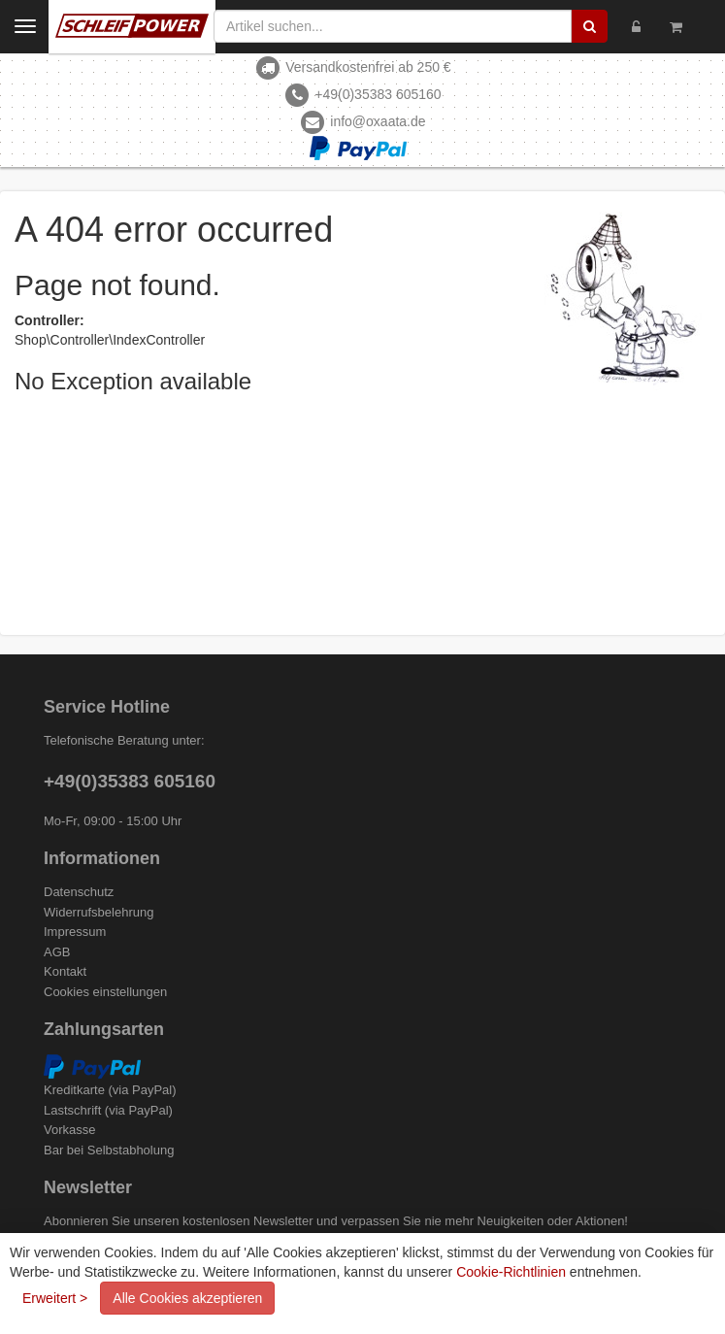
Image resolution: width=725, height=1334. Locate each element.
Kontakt (65, 971)
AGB (57, 952)
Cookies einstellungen (105, 991)
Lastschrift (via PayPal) (108, 1110)
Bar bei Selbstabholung (109, 1150)
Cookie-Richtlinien (511, 1272)
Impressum (75, 931)
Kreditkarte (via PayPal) (110, 1090)
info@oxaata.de (377, 121)
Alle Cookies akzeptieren (187, 1298)
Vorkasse (69, 1129)
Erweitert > (54, 1298)
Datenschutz (79, 891)
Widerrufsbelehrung (98, 912)
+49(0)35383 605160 (377, 94)
